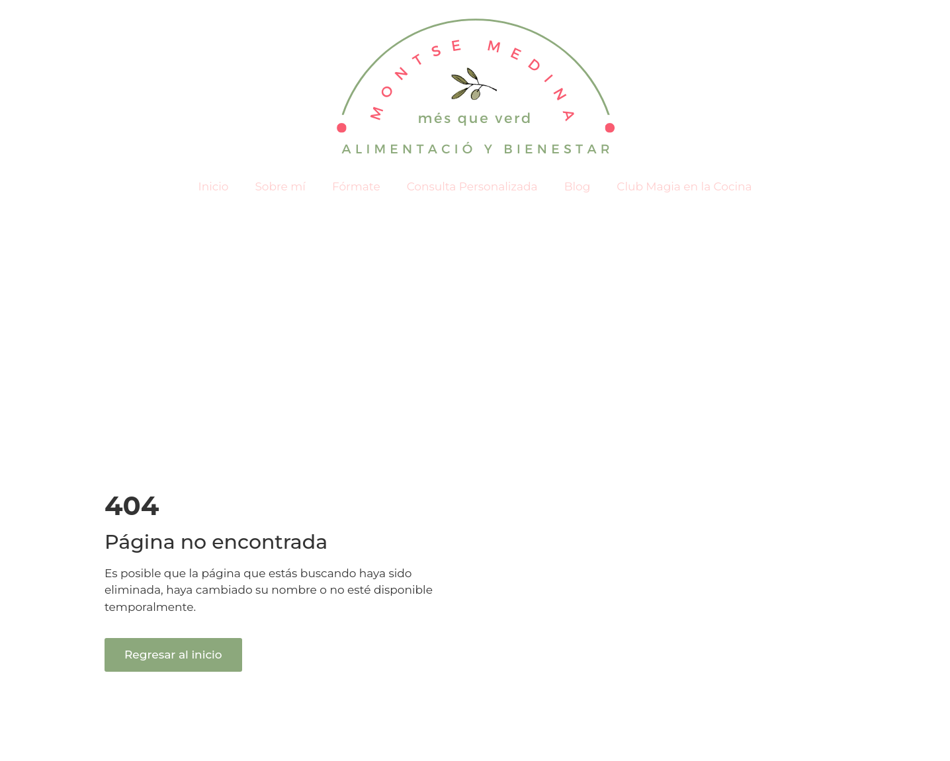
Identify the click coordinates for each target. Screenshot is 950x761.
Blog (577, 186)
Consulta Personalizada (472, 186)
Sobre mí (280, 186)
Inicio (213, 186)
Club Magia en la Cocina (684, 186)
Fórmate (356, 186)
